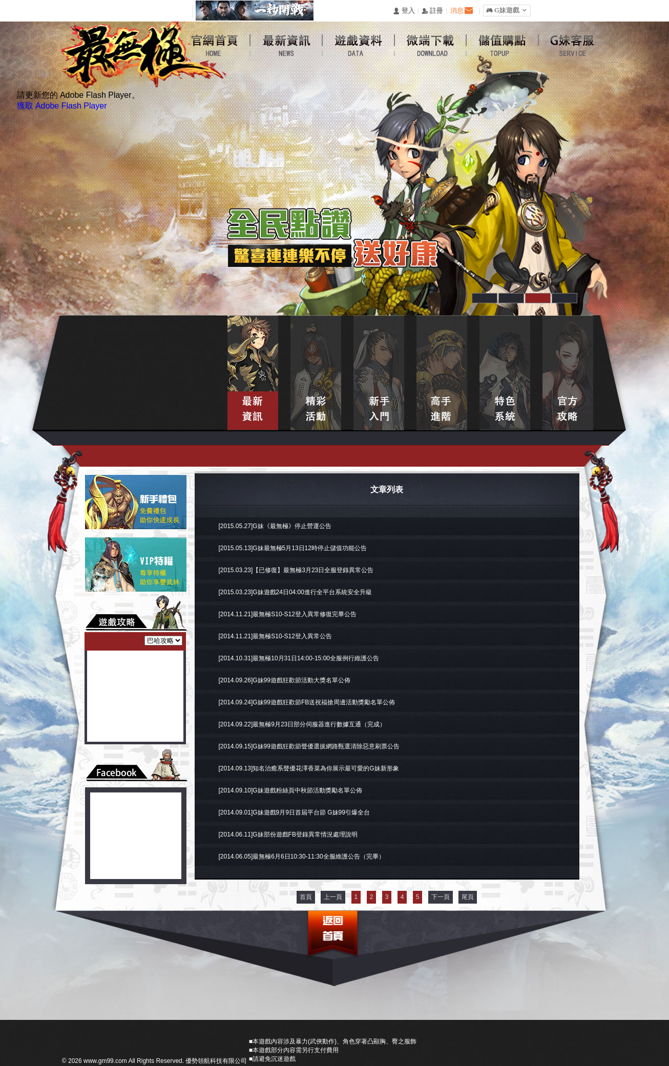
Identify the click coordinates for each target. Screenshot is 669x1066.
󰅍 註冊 (432, 11)
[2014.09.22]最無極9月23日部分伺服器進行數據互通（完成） (302, 724)
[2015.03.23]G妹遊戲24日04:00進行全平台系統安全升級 (295, 592)
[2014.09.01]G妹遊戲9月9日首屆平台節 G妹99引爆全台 (294, 812)
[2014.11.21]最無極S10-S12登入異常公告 (275, 636)
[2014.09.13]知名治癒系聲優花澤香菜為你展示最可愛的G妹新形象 (309, 768)
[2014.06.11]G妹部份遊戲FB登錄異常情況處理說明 (288, 834)
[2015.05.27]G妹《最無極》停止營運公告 (275, 526)
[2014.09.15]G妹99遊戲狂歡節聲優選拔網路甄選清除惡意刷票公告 (309, 746)
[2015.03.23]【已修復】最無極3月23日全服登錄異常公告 (296, 570)
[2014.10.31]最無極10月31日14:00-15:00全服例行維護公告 (299, 658)
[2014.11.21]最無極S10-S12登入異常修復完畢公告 (288, 614)
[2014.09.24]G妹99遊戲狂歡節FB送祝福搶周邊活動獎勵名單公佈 (307, 702)
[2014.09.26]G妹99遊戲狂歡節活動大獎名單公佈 (284, 680)
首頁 (306, 897)
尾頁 (468, 897)
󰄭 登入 (403, 11)
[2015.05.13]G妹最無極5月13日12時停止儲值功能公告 (293, 548)
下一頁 (440, 897)
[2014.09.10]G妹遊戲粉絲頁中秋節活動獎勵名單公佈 (290, 790)
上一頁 (333, 897)
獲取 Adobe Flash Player (62, 105)
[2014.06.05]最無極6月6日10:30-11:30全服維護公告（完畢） (302, 856)
